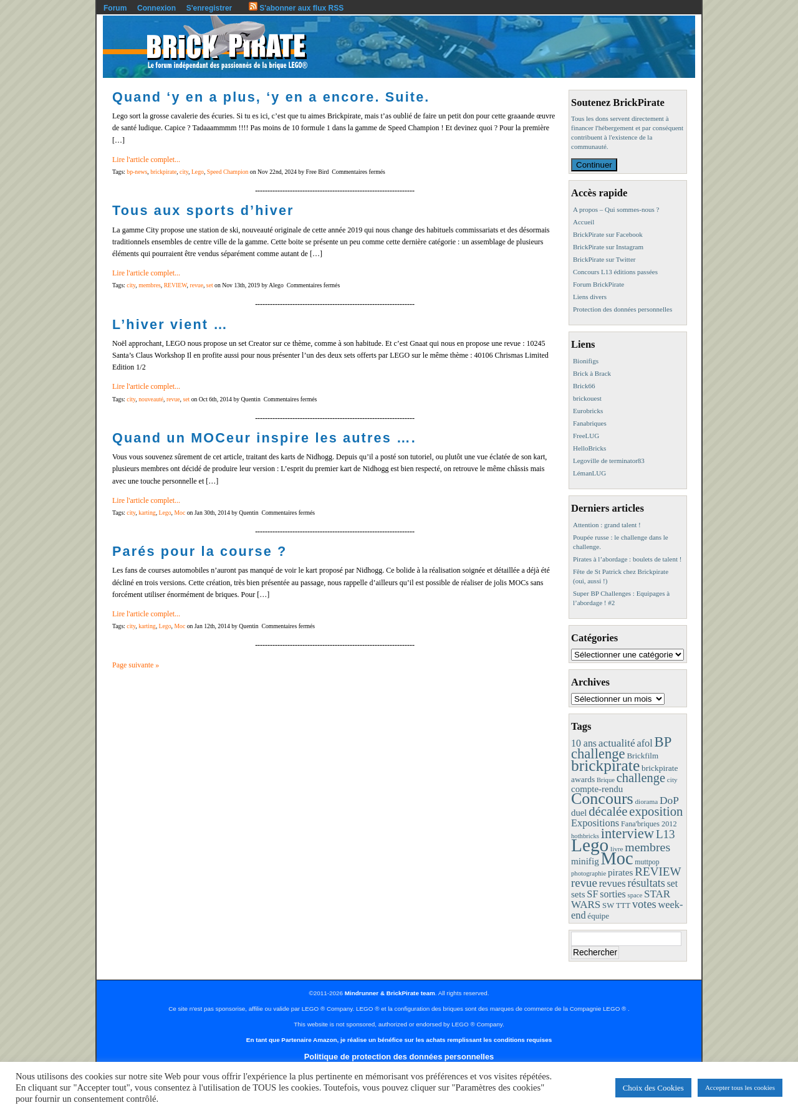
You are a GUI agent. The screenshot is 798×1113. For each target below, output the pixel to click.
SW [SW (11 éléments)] (608, 905)
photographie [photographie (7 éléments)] (588, 873)
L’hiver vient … (170, 324)
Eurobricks (588, 410)
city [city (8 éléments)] (672, 779)
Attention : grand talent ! (607, 524)
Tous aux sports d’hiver (203, 210)
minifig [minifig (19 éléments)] (585, 861)
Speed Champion (228, 171)
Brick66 (584, 385)
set (209, 285)
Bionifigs (585, 361)
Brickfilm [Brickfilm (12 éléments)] (642, 755)
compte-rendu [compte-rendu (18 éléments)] (597, 789)
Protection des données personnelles (622, 309)
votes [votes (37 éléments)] (644, 904)
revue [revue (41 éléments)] (584, 882)
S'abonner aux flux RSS (296, 8)
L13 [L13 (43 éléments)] (665, 834)
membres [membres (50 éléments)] (647, 847)
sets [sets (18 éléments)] (578, 894)
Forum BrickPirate (598, 284)
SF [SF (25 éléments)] (592, 894)
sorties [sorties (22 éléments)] (613, 894)
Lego (197, 171)
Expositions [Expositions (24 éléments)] (595, 823)
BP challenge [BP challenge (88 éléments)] (621, 748)
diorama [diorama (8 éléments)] (646, 801)
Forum (115, 8)
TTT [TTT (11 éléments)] (623, 905)
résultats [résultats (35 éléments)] (646, 883)
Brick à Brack (592, 373)
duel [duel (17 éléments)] (579, 813)
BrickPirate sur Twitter (604, 259)
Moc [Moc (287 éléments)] (617, 858)
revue (196, 285)
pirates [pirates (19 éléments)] (620, 872)
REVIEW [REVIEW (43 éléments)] (658, 871)
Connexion (156, 8)
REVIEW (175, 285)
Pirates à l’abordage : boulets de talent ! (627, 559)
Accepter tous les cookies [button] (740, 1087)
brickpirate (163, 171)
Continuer (594, 165)
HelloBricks (589, 448)
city (184, 171)
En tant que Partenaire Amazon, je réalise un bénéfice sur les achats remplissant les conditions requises (399, 1039)
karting (147, 512)
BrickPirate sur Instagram (608, 247)
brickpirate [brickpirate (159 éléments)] (605, 766)
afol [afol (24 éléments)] (644, 743)
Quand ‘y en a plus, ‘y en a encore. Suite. (271, 97)
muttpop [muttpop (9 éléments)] (647, 861)
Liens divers (590, 296)
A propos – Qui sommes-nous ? (616, 209)
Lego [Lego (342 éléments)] (589, 845)
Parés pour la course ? (199, 551)
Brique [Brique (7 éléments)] (606, 779)
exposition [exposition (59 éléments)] (656, 811)
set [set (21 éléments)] (672, 883)
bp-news (137, 171)
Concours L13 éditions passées (615, 271)
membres (149, 285)
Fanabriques (590, 423)
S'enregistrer (209, 8)
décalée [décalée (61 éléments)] (608, 811)
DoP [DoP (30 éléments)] (669, 800)
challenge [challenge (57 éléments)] (641, 778)
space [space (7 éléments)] (635, 895)
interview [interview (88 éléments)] (627, 833)
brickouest (587, 398)
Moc (179, 512)
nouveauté (150, 399)
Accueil (583, 222)
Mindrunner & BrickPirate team (390, 993)
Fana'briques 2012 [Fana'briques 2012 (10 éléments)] (649, 823)
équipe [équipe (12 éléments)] (598, 915)
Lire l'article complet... (146, 159)
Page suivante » (135, 665)
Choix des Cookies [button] (653, 1087)
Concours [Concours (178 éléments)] (602, 799)
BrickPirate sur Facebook (608, 234)
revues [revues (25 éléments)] (612, 883)
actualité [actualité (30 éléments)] (616, 743)
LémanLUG (589, 473)
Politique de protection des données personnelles (399, 1056)
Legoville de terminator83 (609, 460)
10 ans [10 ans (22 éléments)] (584, 743)
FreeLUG (586, 435)
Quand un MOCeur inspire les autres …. (264, 438)
